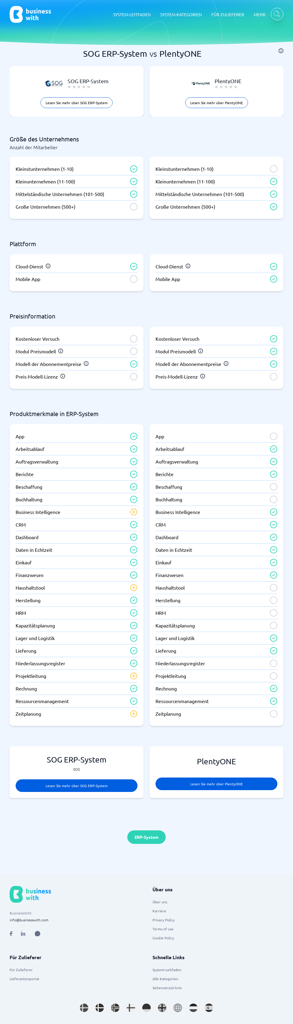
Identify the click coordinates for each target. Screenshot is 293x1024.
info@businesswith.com (29, 919)
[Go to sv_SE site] (84, 1008)
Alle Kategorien (165, 978)
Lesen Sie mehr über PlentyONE (216, 102)
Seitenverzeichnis (167, 987)
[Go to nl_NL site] (193, 1008)
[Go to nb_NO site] (115, 1008)
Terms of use (163, 928)
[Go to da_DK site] (99, 1008)
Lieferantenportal (24, 978)
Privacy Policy (164, 919)
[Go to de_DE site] (146, 1008)
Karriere (159, 910)
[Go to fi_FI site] (131, 1008)
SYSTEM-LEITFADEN (132, 14)
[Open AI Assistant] (37, 933)
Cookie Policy (163, 937)
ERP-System (146, 837)
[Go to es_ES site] (209, 1008)
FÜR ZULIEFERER (227, 14)
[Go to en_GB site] (162, 1008)
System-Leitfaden (167, 969)
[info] (281, 50)
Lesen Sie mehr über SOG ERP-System (76, 102)
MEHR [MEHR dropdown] (259, 14)
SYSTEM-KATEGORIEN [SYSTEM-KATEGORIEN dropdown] (181, 14)
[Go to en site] (178, 1008)
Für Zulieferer (21, 969)
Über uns (160, 901)
